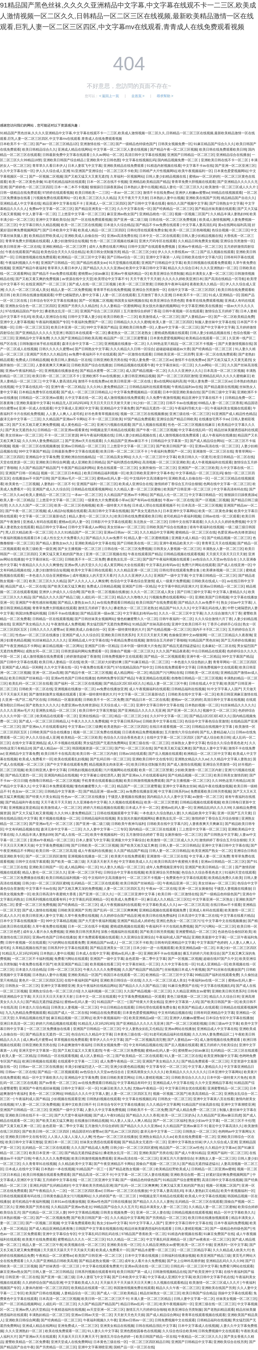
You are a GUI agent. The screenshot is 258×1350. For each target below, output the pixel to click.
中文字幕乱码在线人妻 (208, 608)
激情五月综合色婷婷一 (117, 1336)
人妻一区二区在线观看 (119, 295)
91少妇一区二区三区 (148, 403)
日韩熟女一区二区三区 (22, 986)
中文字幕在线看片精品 (237, 915)
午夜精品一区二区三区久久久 (200, 1336)
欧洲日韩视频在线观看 (39, 1061)
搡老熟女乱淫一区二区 (61, 311)
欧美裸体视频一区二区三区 (223, 570)
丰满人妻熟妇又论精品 (202, 1191)
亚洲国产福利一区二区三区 (96, 484)
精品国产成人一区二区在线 (25, 586)
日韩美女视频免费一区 (175, 144)
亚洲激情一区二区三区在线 (213, 451)
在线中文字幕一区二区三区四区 (192, 290)
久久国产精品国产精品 (130, 851)
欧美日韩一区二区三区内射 (96, 753)
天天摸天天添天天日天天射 (226, 554)
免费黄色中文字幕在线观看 (186, 878)
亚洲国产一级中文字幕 (170, 575)
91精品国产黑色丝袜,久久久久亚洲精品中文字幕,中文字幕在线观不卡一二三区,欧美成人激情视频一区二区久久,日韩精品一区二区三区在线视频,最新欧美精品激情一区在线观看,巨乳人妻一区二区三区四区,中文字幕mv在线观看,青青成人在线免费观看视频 (128, 16)
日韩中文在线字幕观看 (186, 522)
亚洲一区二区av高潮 (47, 673)
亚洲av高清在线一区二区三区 (217, 446)
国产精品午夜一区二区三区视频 (173, 149)
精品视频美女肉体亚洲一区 (109, 764)
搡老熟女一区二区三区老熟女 (130, 333)
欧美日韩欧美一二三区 (92, 192)
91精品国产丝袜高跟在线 (151, 624)
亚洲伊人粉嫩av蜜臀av (192, 192)
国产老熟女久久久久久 (42, 705)
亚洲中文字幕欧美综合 (52, 219)
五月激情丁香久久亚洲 (154, 295)
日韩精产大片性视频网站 (158, 171)
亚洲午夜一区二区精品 (68, 387)
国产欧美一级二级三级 (68, 861)
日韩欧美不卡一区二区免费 (85, 559)
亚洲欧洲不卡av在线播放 (101, 376)
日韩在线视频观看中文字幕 (117, 813)
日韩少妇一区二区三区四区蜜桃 (45, 883)
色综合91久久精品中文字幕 (91, 1034)
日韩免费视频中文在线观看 (122, 656)
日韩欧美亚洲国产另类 (74, 910)
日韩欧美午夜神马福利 (171, 284)
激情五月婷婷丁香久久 (95, 608)
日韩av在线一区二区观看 (221, 516)
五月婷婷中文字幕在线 (59, 1180)
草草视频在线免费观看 (71, 1040)
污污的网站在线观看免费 (66, 942)
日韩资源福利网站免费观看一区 (84, 651)
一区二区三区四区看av (85, 1191)
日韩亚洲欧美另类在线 (110, 360)
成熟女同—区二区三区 (42, 651)
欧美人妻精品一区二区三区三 (47, 495)
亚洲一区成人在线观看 (36, 408)
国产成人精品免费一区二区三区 (193, 1110)
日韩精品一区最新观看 (64, 700)
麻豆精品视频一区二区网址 (62, 646)
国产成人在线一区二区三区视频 (93, 284)
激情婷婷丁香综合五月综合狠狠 (178, 484)
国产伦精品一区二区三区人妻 (44, 1212)
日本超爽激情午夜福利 (74, 1045)
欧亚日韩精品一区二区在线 (233, 457)
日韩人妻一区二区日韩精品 (179, 845)
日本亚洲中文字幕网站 (180, 511)
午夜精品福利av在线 (186, 387)
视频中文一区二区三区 (219, 710)
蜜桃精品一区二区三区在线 (195, 532)
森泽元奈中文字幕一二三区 (82, 344)
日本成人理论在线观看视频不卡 (155, 505)
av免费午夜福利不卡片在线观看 (92, 354)
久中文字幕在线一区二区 (83, 398)
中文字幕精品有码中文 (134, 1083)
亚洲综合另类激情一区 (237, 241)
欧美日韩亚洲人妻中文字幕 (46, 770)
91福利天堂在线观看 (239, 872)
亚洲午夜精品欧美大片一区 (179, 543)
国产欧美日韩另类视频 (157, 932)
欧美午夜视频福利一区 (195, 171)
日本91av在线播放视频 (68, 1201)
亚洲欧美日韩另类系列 (118, 635)
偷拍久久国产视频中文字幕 (187, 203)
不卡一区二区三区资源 (61, 435)
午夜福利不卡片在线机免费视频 (169, 926)
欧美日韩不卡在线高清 (58, 753)
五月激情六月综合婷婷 (181, 732)
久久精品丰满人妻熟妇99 (229, 214)
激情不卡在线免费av (158, 192)
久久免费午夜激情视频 (163, 398)
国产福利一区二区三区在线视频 (78, 683)
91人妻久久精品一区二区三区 (122, 867)
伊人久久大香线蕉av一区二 (178, 252)
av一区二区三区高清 (193, 905)
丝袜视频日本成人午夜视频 (184, 969)
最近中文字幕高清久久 (225, 1126)
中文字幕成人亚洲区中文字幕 (76, 408)
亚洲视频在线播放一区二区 (124, 344)
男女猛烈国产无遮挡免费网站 (108, 624)
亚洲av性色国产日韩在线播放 (73, 678)
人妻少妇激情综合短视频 (69, 241)
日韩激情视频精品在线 (169, 1272)
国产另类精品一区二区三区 (166, 1218)
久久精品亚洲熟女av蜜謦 (191, 991)
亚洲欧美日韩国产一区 (46, 867)
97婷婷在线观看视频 (57, 192)
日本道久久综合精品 (118, 225)
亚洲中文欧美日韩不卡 (188, 624)
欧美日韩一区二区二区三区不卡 (56, 376)
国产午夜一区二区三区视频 (156, 430)
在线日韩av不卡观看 (225, 905)
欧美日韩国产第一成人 (134, 1272)
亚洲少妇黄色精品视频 (127, 1067)
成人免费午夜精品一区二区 (120, 1061)
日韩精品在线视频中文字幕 (212, 726)
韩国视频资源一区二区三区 (92, 748)
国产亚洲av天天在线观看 (83, 441)
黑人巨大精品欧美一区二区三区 (29, 532)
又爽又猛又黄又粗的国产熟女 (61, 554)
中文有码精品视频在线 (22, 829)
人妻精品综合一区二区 (78, 1293)
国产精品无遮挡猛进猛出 (181, 646)
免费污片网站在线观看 (198, 565)
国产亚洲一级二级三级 (130, 219)
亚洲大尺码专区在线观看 (157, 241)
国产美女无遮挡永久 (20, 430)
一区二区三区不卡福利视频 (32, 959)
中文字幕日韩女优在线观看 (185, 1088)
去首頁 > (137, 96)
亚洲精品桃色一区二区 (156, 214)
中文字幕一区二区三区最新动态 (43, 516)
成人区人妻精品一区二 (97, 1056)
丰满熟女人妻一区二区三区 (223, 549)
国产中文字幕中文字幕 (217, 327)
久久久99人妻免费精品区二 (107, 387)
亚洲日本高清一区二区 (17, 1023)
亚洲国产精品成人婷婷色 (135, 921)
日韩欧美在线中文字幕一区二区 (191, 694)
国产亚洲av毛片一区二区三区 (73, 478)
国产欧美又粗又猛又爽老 (66, 586)
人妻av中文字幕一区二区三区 (177, 327)
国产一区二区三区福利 (170, 1121)
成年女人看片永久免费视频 (43, 932)
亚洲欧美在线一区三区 (124, 1245)
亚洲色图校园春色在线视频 (140, 1331)
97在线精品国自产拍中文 (24, 311)
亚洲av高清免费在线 (122, 236)
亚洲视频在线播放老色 (61, 371)
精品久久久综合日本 (183, 268)
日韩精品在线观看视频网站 (91, 489)
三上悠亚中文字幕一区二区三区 (81, 214)
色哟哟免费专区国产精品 (115, 678)
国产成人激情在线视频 (184, 764)
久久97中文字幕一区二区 (169, 716)
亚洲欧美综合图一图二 (187, 1174)
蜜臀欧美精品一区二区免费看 (27, 1342)
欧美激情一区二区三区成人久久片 (231, 187)
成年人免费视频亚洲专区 (164, 867)
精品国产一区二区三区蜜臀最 (125, 338)
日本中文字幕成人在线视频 (198, 1326)
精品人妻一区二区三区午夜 (166, 683)
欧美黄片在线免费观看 (128, 856)
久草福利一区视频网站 (127, 176)
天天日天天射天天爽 (152, 635)
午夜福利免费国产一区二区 (91, 322)
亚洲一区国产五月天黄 (234, 813)
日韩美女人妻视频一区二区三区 (177, 549)
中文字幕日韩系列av (125, 721)
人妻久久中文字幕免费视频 (105, 1110)
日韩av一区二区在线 (20, 1072)
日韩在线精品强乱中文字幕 (156, 1326)
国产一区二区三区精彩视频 (186, 1023)
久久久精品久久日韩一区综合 (132, 349)
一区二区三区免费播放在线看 (22, 878)
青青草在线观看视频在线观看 (203, 1315)
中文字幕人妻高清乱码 (199, 225)
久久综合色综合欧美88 (179, 1331)
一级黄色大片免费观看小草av (107, 500)
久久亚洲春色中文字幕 (90, 802)
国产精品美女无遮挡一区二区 (47, 1034)
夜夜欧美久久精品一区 (207, 284)
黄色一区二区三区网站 (46, 1094)
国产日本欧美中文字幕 (59, 230)
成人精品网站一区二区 (130, 673)
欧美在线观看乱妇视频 (71, 759)
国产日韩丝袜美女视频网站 (95, 619)
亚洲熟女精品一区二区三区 (56, 710)
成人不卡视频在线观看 (64, 743)
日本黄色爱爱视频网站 (231, 171)
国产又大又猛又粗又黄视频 (32, 813)
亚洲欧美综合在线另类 (230, 1342)
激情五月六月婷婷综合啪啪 (146, 1309)
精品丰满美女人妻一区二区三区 (209, 273)
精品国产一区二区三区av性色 (181, 1148)
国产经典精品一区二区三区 (173, 209)
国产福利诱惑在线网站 (124, 462)
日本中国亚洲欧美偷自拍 (181, 392)
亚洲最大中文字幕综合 (128, 840)
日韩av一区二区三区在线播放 (41, 1067)
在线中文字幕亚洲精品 (29, 743)
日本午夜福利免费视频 (231, 1223)
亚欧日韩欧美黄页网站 (117, 1077)
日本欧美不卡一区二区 (17, 144)
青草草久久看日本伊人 (49, 165)
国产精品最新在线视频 (221, 387)
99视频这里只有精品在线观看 (112, 430)
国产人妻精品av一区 (196, 317)
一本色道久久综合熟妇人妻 (191, 662)
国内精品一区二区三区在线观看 (153, 829)
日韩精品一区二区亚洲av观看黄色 (62, 430)
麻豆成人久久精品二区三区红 (168, 899)
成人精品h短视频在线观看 (67, 511)
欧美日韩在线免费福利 (159, 915)
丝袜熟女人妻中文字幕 (188, 743)
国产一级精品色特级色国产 (135, 144)
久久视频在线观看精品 (125, 802)
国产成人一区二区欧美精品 (117, 1293)
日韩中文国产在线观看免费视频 (152, 246)
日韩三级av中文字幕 (223, 1023)
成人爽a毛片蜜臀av (37, 1040)
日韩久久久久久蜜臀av (56, 349)
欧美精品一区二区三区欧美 (81, 737)
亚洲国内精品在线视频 (61, 775)
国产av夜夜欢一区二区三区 (209, 1239)
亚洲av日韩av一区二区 (121, 532)
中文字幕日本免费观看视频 (52, 786)
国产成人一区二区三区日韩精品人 (86, 392)
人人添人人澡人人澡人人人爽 (69, 1137)
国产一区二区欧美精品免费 (234, 317)
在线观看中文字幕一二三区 (78, 1061)
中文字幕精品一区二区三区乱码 (199, 473)
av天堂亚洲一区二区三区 (105, 1309)
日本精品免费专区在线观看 (39, 392)
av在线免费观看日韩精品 (115, 602)
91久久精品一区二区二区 (125, 1239)
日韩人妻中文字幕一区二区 (194, 1299)
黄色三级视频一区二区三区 (187, 996)
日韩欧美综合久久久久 (188, 1077)
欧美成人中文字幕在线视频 (205, 1196)
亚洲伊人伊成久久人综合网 (59, 592)
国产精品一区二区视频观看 (164, 656)
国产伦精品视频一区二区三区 (229, 538)
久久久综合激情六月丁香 (222, 613)
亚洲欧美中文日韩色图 (103, 160)
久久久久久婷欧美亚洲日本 (182, 279)
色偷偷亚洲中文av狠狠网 (187, 635)
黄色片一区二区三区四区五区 (41, 980)
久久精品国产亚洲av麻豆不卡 (126, 441)
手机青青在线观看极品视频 (101, 780)
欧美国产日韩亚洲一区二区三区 (187, 489)
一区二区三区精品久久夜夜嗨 (230, 635)
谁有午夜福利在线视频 (206, 527)
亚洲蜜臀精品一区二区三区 (196, 932)
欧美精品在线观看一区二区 (206, 338)
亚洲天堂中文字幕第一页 (37, 1050)
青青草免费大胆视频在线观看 (193, 182)
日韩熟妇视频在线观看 (85, 770)
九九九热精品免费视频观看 (25, 1013)
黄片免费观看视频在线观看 (98, 937)
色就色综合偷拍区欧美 (234, 932)
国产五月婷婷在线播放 (238, 640)
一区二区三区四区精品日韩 (149, 1342)
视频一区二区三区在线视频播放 (144, 414)
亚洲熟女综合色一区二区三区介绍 (54, 991)
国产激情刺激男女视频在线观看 (53, 694)
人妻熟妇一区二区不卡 (58, 484)
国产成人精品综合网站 (207, 441)
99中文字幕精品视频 (61, 921)
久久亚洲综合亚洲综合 (137, 937)
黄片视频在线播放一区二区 (59, 818)
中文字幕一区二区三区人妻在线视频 (120, 149)
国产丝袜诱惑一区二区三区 (60, 1266)
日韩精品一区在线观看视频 (52, 619)
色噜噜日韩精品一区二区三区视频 (196, 678)
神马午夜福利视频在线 (97, 435)
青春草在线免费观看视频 (204, 300)
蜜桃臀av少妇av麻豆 (93, 273)
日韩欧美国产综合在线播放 (91, 365)
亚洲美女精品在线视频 (117, 1326)
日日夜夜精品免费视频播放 (142, 732)
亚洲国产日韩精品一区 (58, 263)
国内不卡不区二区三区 (209, 629)
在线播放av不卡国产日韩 (30, 478)
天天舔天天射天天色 (102, 861)
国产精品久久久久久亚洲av (103, 268)
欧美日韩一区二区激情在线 (178, 894)
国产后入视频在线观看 (217, 252)
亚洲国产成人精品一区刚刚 (22, 667)
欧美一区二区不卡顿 (196, 1245)
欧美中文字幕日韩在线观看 (91, 570)
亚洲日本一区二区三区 (61, 1142)
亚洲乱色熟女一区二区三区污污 (180, 921)
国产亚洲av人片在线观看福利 (44, 726)
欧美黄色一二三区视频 (22, 484)
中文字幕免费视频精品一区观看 (137, 392)
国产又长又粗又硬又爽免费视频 (35, 425)
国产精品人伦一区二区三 (168, 495)
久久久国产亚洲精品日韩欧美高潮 (76, 338)
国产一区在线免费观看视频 (91, 219)
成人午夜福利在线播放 (219, 435)
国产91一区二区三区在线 (133, 748)
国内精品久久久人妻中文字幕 (169, 797)
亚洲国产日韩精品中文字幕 (161, 263)
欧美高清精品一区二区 (205, 1094)
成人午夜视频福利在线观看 (211, 462)
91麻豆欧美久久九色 (115, 1088)
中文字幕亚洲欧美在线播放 (201, 306)
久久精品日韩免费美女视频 (198, 241)
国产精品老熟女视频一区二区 (131, 1169)
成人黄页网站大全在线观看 (123, 565)
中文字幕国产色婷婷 (212, 942)
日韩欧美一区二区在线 (201, 673)
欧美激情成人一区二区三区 (159, 317)
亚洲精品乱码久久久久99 (212, 807)
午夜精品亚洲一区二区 (179, 883)
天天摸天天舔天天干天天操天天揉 (68, 1250)
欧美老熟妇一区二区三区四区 (126, 726)
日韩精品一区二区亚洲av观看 (41, 398)
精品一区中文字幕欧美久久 (42, 1077)
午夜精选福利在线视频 (68, 1309)
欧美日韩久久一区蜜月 (195, 457)
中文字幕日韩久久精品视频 (39, 225)
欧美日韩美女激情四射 (230, 775)
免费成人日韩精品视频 (32, 360)
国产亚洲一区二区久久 (184, 710)
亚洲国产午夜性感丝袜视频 (35, 602)
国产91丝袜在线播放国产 (225, 969)
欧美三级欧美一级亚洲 (39, 549)
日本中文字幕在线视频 (142, 1255)
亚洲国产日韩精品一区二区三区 (190, 155)
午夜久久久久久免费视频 (89, 721)
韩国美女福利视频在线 (131, 300)
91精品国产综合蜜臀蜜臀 (181, 1180)
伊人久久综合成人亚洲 (52, 171)
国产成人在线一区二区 (71, 834)
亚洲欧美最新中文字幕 (33, 403)
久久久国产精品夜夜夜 (173, 651)
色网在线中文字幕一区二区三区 (227, 484)
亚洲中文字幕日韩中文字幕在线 (159, 705)
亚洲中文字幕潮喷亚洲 (58, 986)
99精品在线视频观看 (226, 192)
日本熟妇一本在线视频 (58, 1169)
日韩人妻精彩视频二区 (152, 1077)
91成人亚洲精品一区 (224, 295)
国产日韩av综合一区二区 (125, 257)
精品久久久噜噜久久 (132, 597)
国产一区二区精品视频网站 (20, 1304)
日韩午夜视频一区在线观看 (182, 311)
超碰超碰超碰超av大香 (173, 349)
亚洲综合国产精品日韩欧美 (176, 419)
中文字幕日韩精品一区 (205, 495)
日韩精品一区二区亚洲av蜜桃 (213, 1169)
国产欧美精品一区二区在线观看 (139, 1056)
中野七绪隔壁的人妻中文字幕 (77, 295)
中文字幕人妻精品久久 (229, 592)
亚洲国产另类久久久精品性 (78, 306)
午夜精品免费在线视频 (127, 640)
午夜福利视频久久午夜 (22, 263)
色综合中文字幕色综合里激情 (132, 581)
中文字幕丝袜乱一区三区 (174, 365)
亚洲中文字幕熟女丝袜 (179, 786)
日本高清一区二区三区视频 (224, 371)
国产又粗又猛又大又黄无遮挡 (86, 176)
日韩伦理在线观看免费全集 (147, 230)
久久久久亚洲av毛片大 (17, 710)
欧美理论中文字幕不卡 (111, 279)
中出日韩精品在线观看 (208, 651)
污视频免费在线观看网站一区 (55, 198)
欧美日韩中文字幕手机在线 (213, 1277)
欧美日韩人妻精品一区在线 (71, 360)
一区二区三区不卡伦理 (238, 1121)
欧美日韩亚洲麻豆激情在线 (237, 694)
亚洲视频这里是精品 (24, 807)
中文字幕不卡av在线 (198, 165)
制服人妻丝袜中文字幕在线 (215, 322)
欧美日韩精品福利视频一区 (104, 473)
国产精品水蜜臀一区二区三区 (102, 371)
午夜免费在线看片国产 (97, 667)
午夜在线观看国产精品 (22, 252)
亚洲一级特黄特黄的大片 (126, 629)
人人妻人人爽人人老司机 (64, 414)
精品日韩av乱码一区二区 (139, 1304)
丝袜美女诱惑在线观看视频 (100, 1142)
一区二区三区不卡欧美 (120, 171)
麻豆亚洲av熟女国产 (122, 214)
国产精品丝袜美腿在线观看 (215, 209)
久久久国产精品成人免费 (89, 1148)
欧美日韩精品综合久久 (39, 149)
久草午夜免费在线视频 (81, 915)
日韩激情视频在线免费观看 (35, 257)
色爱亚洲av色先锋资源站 (236, 532)
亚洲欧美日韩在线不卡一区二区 (225, 160)
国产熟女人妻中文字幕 (209, 748)
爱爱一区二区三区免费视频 (35, 905)
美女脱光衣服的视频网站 (160, 306)
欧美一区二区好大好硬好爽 (102, 662)
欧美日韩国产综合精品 (199, 1293)
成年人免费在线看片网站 (107, 246)
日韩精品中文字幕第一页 (169, 441)
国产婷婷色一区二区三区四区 (31, 187)
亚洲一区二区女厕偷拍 (195, 888)
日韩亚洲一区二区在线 (22, 1277)
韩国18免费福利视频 (30, 613)
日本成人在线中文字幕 (92, 953)
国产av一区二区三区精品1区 (57, 144)
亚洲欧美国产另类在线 (156, 1153)
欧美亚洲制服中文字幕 (221, 1056)
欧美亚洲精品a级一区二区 (195, 948)
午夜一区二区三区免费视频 (123, 1050)
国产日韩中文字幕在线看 (146, 203)
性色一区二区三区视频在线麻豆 (113, 241)
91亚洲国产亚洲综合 (86, 171)
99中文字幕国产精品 (102, 327)
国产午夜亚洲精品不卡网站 (20, 646)
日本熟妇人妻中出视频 (141, 187)
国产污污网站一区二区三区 (215, 926)
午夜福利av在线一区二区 (207, 980)
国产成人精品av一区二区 (51, 748)
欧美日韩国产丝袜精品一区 (29, 678)
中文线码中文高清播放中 (148, 478)
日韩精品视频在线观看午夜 (134, 365)
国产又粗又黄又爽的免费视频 (37, 279)
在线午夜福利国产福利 (81, 980)
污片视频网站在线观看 (120, 770)
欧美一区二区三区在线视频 (81, 225)
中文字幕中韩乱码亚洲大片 (178, 586)
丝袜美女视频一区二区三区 (236, 1299)
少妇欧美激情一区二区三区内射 (199, 770)
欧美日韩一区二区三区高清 (56, 851)
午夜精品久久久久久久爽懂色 (41, 565)
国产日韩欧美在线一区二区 (137, 543)
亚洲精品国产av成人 (102, 942)
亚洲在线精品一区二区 (96, 716)
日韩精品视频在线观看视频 (183, 554)
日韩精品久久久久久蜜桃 (132, 322)
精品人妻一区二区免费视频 (71, 290)
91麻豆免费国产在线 (183, 986)
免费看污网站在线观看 (71, 959)
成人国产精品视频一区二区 (146, 371)
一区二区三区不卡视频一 (197, 344)
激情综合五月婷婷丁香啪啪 (166, 640)
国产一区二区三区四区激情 (177, 376)
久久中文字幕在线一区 (17, 171)
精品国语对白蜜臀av (87, 1131)
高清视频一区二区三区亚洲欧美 (166, 462)
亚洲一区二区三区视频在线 (106, 554)
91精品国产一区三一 (112, 1002)
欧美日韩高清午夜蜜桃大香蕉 (176, 861)
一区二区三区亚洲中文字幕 (135, 894)
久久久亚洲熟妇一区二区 (218, 268)
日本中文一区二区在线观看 (159, 236)
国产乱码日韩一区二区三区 (110, 759)
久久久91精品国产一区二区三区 (78, 532)
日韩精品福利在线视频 (188, 689)
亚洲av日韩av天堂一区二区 (91, 1315)
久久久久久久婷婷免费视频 (224, 522)
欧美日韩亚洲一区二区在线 (20, 246)
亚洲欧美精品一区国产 (85, 975)
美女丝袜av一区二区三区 (24, 435)
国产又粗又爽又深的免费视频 (80, 888)
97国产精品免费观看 (139, 419)
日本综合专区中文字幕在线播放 (53, 300)
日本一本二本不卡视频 (71, 187)
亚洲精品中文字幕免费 (32, 338)
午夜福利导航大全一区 (191, 408)
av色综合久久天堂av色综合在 (215, 559)
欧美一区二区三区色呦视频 (189, 230)
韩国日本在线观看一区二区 (85, 333)
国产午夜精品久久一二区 (47, 1191)
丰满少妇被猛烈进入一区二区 (87, 1067)
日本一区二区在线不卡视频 (107, 182)
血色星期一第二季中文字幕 (145, 959)
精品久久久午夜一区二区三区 (178, 1288)
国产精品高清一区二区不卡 (92, 1174)
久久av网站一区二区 (107, 155)
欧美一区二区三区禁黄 (135, 284)
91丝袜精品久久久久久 (49, 640)
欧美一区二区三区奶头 (178, 1115)
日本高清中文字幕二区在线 (198, 915)
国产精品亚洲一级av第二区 (100, 613)
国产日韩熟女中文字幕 (226, 203)
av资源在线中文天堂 (77, 279)
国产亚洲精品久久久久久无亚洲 (39, 333)
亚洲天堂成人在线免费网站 (71, 1342)
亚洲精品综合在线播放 (233, 155)
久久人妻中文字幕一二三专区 (105, 829)
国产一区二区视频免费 (52, 1218)
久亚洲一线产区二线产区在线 (24, 700)
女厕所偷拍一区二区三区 (157, 468)
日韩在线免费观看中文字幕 (175, 667)
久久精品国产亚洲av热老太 (71, 1207)
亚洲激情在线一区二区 (97, 144)
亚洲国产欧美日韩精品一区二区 (209, 867)
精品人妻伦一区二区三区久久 (181, 187)
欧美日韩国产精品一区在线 (156, 1336)
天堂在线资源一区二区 (17, 462)
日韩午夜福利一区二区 (176, 619)
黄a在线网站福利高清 (234, 225)
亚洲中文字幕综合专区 (59, 1234)
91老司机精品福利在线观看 (64, 182)
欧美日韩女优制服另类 (103, 252)
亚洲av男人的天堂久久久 (83, 565)
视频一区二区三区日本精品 (61, 473)
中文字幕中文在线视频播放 (225, 921)
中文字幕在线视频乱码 (139, 160)
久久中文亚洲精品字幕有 (213, 1083)
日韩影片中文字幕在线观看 (111, 522)
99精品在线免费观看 (105, 1013)
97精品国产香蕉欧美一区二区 (143, 1234)
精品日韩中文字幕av (51, 527)
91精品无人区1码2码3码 (70, 403)
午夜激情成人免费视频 (68, 624)
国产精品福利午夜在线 (22, 802)
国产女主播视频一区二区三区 (80, 549)
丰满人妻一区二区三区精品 (151, 1299)
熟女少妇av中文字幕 (236, 602)
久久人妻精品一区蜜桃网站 (120, 306)
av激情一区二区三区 (207, 797)
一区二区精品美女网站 (113, 457)
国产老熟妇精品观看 (219, 1309)
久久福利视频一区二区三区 (101, 991)
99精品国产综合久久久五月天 (115, 1207)
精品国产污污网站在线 (166, 673)
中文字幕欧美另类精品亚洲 (92, 1185)
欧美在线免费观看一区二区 (195, 1137)
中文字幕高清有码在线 (230, 489)
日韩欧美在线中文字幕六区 (201, 257)
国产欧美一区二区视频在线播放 (105, 592)
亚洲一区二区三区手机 (85, 872)
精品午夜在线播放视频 (215, 786)
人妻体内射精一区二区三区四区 (45, 1288)
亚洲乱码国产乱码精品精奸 (50, 1185)
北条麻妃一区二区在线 (218, 646)
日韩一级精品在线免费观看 (20, 192)
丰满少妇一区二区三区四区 (236, 948)
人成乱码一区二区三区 (98, 597)
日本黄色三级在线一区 (131, 1034)
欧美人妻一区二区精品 (17, 500)
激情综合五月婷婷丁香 (221, 311)
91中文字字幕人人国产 (224, 689)
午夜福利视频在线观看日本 (20, 538)
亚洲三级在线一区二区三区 (189, 414)
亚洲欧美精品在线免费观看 (124, 165)
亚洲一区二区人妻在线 (153, 1212)
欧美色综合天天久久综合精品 (63, 252)
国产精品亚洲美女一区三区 (95, 209)
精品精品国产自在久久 (238, 198)
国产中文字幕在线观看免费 (67, 764)
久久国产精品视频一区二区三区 (147, 991)
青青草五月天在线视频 (218, 543)
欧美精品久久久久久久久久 (186, 1072)
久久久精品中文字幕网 (156, 532)
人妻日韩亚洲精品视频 (138, 376)
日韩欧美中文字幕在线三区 (163, 721)
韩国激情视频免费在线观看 (134, 1288)
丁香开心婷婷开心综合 (224, 624)
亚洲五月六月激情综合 (176, 1158)
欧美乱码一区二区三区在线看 (31, 683)
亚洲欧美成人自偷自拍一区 (84, 236)
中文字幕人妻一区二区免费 (209, 856)
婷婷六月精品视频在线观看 (103, 807)
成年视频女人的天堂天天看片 (94, 575)
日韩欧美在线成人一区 (208, 581)
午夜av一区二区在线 (178, 500)
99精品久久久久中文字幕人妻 (86, 1094)
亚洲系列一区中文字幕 (230, 1245)
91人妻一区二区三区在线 (183, 1056)
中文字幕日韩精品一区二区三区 (212, 575)
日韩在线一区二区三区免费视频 (173, 219)
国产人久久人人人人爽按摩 (88, 581)
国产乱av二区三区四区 (121, 1131)
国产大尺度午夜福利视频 (96, 921)
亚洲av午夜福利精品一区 (129, 273)
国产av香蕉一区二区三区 (57, 1083)
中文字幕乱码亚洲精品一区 (89, 899)
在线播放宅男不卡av (214, 419)
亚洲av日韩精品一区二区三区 (83, 446)
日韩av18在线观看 (132, 753)
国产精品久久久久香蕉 (143, 1115)
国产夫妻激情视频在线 (235, 344)
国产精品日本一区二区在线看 (147, 700)
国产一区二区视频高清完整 (145, 1040)
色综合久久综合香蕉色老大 (124, 737)
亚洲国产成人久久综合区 (50, 489)
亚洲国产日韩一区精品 (22, 473)
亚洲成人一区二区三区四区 (106, 203)
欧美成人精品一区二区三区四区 (101, 230)
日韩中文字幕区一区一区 (79, 1088)
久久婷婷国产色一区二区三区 (114, 1196)
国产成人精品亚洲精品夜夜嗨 (51, 1228)
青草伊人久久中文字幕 (106, 1040)
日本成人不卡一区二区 (142, 807)
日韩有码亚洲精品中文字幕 (174, 942)
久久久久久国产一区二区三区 (31, 505)
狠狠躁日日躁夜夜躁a (106, 187)
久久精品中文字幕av (220, 1148)
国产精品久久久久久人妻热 (153, 1201)
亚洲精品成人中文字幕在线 (20, 203)
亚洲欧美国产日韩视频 (212, 597)
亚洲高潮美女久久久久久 (145, 1072)
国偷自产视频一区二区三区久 (132, 651)
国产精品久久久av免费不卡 (106, 538)
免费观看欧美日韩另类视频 (210, 791)
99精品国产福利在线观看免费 (217, 975)
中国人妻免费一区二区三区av (151, 360)
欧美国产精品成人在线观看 (198, 1007)
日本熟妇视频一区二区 (202, 705)
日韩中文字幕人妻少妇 (85, 317)
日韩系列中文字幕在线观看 (68, 948)
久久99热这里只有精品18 (231, 780)
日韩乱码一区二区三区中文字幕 (194, 1266)
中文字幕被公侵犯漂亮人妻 (100, 775)
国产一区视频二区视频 (46, 176)
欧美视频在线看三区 (105, 964)
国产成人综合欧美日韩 (213, 737)
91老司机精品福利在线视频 (169, 1034)
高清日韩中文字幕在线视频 (145, 155)
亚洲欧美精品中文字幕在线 (95, 543)
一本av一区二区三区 (125, 192)
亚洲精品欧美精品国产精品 (149, 182)
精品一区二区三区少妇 (139, 252)
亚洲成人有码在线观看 (40, 522)
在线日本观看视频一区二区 (169, 726)
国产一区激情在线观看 (135, 354)
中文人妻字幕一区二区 (39, 214)
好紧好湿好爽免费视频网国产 (228, 1174)
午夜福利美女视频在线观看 (230, 408)
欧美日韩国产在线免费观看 (156, 602)
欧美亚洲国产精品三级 (71, 964)
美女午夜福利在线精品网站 (96, 986)
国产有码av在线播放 (145, 500)
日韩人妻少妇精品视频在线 (166, 176)
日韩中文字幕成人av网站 (86, 527)
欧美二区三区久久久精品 (97, 198)
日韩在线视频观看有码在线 (20, 1196)
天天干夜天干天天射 (133, 198)
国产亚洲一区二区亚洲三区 (235, 165)
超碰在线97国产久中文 (220, 959)
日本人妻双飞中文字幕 (85, 165)
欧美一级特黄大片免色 (113, 505)
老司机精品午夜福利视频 (182, 516)
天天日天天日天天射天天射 (110, 403)
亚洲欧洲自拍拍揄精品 (78, 457)
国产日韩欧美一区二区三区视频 (94, 845)
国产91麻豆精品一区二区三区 (146, 662)
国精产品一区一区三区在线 (134, 1347)
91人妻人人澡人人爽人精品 (130, 1121)
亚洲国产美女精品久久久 (30, 624)
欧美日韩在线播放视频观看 (33, 295)
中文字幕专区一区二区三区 (166, 1067)
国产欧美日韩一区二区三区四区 (46, 1131)
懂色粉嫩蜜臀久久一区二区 (137, 619)
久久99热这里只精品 (162, 344)
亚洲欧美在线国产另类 (202, 198)
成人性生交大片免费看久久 (63, 538)
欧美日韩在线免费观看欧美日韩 (222, 149)
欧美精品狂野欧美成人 (46, 236)
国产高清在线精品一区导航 (224, 279)
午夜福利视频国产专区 (52, 322)
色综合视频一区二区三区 (230, 230)
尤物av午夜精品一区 (148, 1088)
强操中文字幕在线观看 (234, 1293)
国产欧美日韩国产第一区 (174, 446)
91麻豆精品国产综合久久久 (213, 144)
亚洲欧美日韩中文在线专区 (152, 759)
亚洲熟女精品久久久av (192, 759)
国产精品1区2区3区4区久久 (124, 683)
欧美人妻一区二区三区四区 (172, 322)
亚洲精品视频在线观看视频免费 (163, 910)
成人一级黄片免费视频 (173, 581)
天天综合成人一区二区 (117, 705)
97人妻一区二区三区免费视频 (37, 1104)
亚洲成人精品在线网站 (74, 149)
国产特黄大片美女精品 (42, 797)
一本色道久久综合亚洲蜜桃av (48, 575)
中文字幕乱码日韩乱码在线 (99, 1234)
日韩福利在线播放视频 (178, 1255)
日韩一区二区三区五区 (32, 327)
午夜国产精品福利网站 (78, 468)
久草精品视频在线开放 (29, 948)
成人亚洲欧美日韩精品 (88, 462)
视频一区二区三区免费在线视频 (96, 732)
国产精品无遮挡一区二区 (154, 408)
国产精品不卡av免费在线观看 (158, 225)
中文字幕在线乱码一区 (32, 387)
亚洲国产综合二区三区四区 (101, 311)
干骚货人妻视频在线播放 (126, 797)
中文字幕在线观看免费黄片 (102, 1266)
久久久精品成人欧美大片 (231, 1250)
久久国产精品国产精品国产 (39, 468)
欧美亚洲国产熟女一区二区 (211, 851)
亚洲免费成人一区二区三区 (78, 1326)
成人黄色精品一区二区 (78, 425)
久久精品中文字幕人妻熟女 (230, 759)
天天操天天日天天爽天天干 (78, 1336)
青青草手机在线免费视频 (111, 290)
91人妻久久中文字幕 (102, 1331)
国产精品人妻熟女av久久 (54, 543)
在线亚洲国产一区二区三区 (46, 284)
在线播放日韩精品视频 (91, 1121)
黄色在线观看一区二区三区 (117, 468)
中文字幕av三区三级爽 (85, 726)
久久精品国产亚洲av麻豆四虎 (219, 1115)
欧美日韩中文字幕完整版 (97, 710)
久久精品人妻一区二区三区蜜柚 (138, 489)
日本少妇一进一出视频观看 (153, 948)
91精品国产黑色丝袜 (203, 640)
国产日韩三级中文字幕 (218, 392)
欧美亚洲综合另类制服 (166, 273)
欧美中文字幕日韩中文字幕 (146, 268)
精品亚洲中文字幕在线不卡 (63, 203)
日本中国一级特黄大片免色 (140, 646)
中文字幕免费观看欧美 (78, 1223)
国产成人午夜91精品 (108, 1115)
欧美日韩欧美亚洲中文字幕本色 (150, 473)
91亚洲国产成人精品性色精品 (234, 414)
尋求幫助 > (165, 96)
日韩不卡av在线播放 (181, 403)
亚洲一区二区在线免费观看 (216, 354)
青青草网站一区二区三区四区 (235, 662)
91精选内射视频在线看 (164, 165)
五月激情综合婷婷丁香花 (142, 311)
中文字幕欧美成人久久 (135, 861)
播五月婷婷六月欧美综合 (201, 953)
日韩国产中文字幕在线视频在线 (99, 1228)
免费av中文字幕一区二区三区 (51, 209)
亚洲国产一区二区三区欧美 (198, 468)
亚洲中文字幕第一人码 (163, 257)
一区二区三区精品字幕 (194, 1250)
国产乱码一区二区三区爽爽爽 (115, 910)
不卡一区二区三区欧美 (105, 419)
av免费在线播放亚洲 (112, 689)
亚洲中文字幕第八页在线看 (213, 1099)
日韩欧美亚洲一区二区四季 (174, 354)
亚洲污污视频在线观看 (113, 425)
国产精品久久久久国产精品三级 (56, 597)
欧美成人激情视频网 (214, 219)
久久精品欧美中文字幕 (198, 813)
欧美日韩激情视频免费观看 (144, 780)
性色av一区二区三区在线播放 (38, 635)
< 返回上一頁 (109, 96)
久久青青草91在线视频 (39, 1164)
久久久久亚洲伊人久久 (185, 371)
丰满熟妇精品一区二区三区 (49, 1315)
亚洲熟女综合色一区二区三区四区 (30, 306)
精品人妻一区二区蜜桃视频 (149, 538)
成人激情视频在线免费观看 (124, 398)
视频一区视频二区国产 (191, 214)
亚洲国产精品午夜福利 (29, 268)
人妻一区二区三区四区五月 (123, 888)
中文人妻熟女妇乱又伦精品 (142, 1029)
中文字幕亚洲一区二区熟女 (213, 899)
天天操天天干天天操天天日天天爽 (126, 1282)
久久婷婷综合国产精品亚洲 (120, 915)
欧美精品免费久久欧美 (225, 878)
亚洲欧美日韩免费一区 (136, 327)
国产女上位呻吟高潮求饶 (185, 1261)
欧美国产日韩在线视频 (42, 1293)
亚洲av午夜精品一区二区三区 (200, 246)
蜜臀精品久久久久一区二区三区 (81, 1239)
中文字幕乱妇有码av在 (163, 565)
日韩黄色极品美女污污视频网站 (66, 1196)
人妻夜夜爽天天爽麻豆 (52, 365)
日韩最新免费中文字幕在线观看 (66, 155)
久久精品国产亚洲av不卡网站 (64, 419)
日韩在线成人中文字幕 (206, 683)
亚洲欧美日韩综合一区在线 (120, 980)
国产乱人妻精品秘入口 (217, 732)
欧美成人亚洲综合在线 (49, 317)
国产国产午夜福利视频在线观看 (167, 559)
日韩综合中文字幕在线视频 (123, 872)
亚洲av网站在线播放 (179, 1029)
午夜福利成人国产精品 (173, 937)
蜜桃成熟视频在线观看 (171, 333)
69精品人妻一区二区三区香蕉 (220, 403)
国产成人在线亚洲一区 (234, 565)
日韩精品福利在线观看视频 (149, 387)
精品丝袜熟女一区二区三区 (160, 1293)
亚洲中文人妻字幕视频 (17, 322)
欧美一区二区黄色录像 (25, 182)
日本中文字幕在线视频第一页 (22, 921)
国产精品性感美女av (91, 263)
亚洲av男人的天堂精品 (32, 1309)
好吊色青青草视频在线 (101, 414)
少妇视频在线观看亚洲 (68, 1099)
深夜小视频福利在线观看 (119, 932)
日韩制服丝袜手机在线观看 (40, 344)
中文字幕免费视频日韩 (52, 845)
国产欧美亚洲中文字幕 (205, 1272)
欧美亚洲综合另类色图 (167, 300)
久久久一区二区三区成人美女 (27, 290)
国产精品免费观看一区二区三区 (205, 1061)
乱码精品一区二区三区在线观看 (94, 883)
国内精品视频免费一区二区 (178, 160)
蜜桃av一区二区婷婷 (204, 176)
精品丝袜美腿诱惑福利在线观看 (148, 1228)
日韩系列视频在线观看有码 (46, 899)
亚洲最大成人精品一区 (188, 538)
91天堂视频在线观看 (124, 263)
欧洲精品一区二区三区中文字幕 (81, 257)
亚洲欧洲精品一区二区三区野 (64, 246)
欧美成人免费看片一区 (36, 759)
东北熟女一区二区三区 (150, 522)
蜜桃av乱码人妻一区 (112, 478)
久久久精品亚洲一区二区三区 (135, 570)
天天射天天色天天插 (129, 1315)
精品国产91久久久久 (174, 608)
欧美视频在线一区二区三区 (84, 1245)
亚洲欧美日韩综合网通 (52, 462)
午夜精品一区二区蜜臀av (54, 1255)
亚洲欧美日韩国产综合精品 (64, 160)
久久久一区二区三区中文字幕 (154, 457)
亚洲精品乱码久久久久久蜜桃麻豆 (224, 376)
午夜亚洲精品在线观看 (153, 678)
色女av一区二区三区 (27, 791)
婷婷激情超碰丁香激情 (83, 656)
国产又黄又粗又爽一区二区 (20, 1126)
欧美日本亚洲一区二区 (68, 327)
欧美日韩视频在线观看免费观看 (207, 263)
